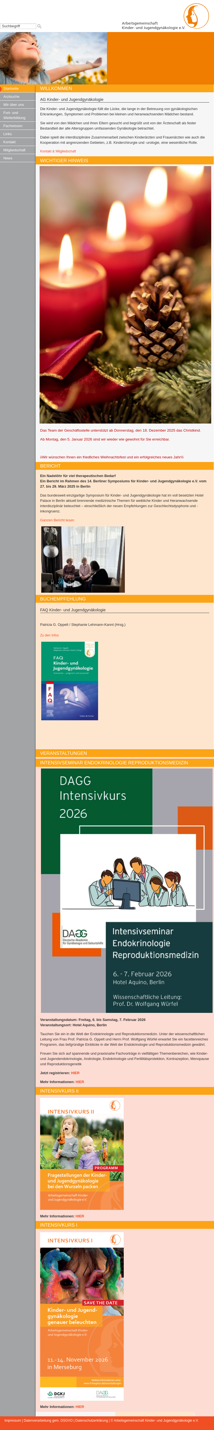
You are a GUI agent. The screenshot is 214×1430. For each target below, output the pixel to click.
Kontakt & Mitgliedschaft (58, 151)
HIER (75, 1073)
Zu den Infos (49, 635)
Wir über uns (13, 105)
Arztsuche (11, 96)
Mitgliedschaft (14, 150)
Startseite (11, 88)
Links (7, 134)
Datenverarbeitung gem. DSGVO (48, 1420)
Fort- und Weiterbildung (14, 115)
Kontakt (9, 142)
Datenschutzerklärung (91, 1420)
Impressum (12, 1420)
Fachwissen (13, 126)
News (8, 158)
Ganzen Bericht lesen (57, 520)
